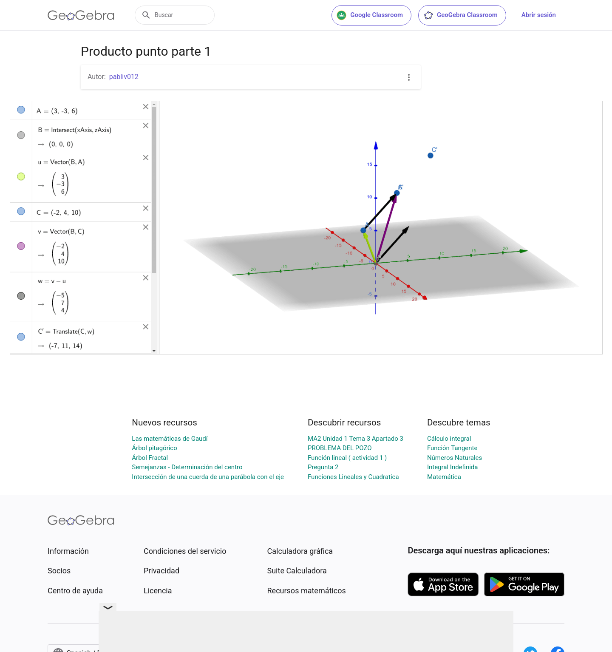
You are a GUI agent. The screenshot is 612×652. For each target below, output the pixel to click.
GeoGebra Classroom (460, 15)
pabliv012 (124, 77)
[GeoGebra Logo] (81, 15)
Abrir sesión (538, 15)
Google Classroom (370, 15)
